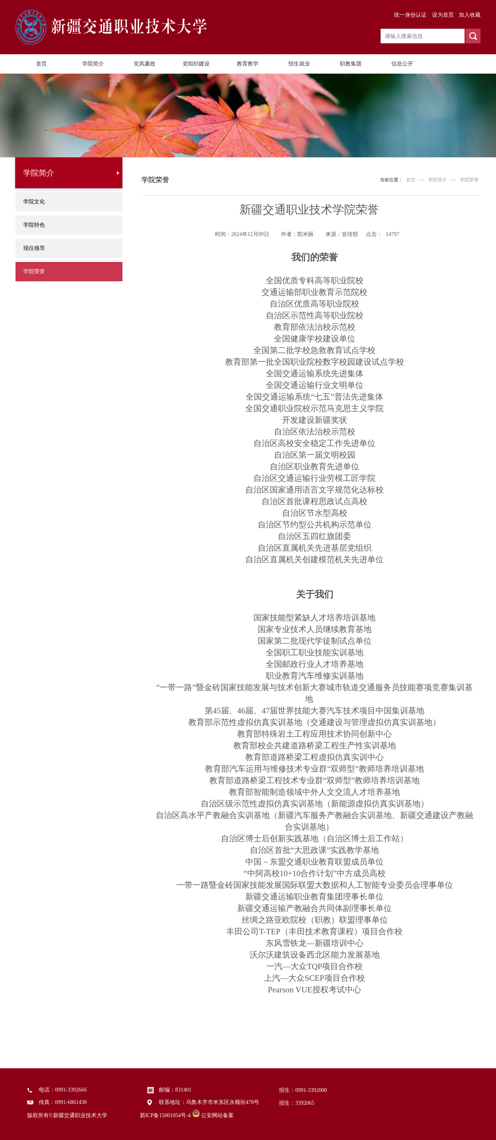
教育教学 (247, 64)
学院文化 (34, 202)
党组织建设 (196, 64)
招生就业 (299, 64)
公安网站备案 (217, 1115)
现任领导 (34, 248)
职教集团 (351, 64)
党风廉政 (144, 64)
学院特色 (34, 225)
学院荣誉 (34, 271)
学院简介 (93, 64)
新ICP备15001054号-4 (165, 1115)
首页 (41, 64)
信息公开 (402, 64)
